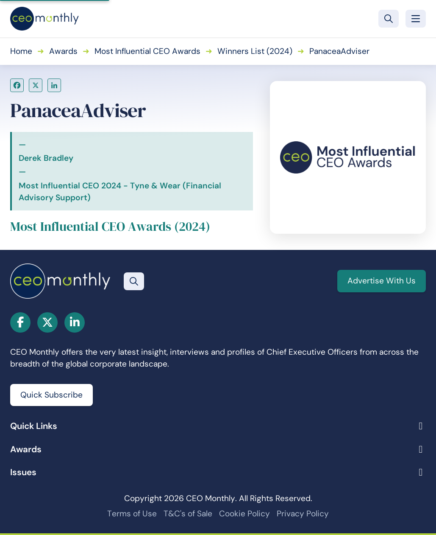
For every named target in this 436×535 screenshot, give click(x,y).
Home (21, 51)
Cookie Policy (244, 513)
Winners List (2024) (254, 51)
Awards (63, 51)
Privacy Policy (303, 513)
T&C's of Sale (188, 513)
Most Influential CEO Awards (147, 51)
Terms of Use (132, 513)
